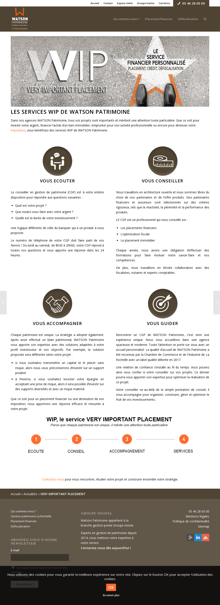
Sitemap (203, 526)
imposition (18, 130)
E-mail (16, 550)
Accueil (95, 3)
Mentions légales (197, 516)
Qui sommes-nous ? (24, 511)
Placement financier (24, 521)
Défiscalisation (20, 526)
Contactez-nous (53, 479)
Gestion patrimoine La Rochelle (31, 516)
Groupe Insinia (145, 3)
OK (111, 587)
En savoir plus (111, 595)
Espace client (125, 3)
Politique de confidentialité (191, 521)
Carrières (164, 3)
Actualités (30, 494)
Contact (108, 3)
